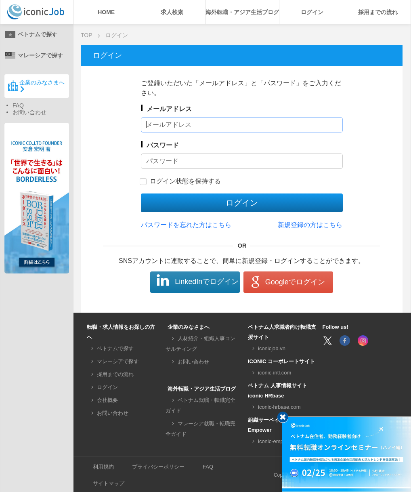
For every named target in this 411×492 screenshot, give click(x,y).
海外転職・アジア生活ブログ (242, 12)
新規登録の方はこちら (310, 224)
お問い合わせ (29, 112)
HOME (106, 12)
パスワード (163, 145)
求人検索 (172, 12)
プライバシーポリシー (158, 467)
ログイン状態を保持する (185, 181)
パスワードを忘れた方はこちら (186, 224)
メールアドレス (169, 108)
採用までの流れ (378, 12)
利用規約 (103, 467)
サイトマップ (108, 483)
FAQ (18, 105)
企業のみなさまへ (36, 85)
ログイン (312, 12)
